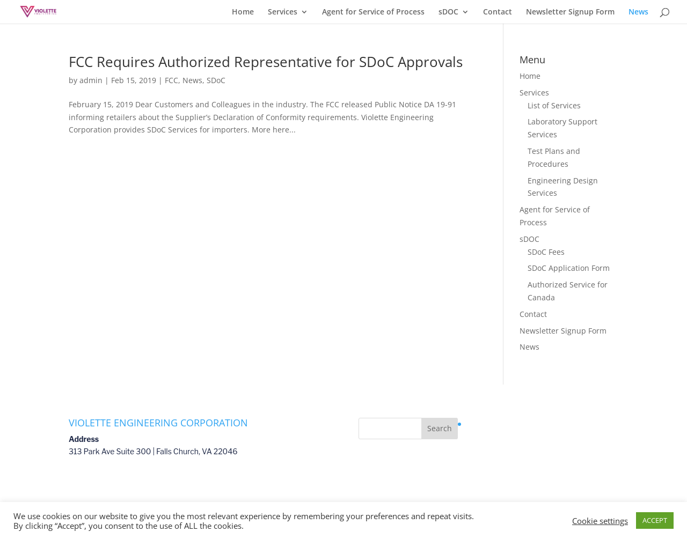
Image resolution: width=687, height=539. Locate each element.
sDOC (448, 12)
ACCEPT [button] (654, 520)
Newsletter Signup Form (570, 12)
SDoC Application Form (569, 268)
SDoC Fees (546, 252)
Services (282, 12)
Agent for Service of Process (373, 12)
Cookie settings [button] (600, 521)
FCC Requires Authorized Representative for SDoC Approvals (266, 61)
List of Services (554, 105)
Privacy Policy (489, 424)
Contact (497, 12)
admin (91, 80)
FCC (171, 80)
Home (243, 12)
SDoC (216, 80)
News (638, 12)
